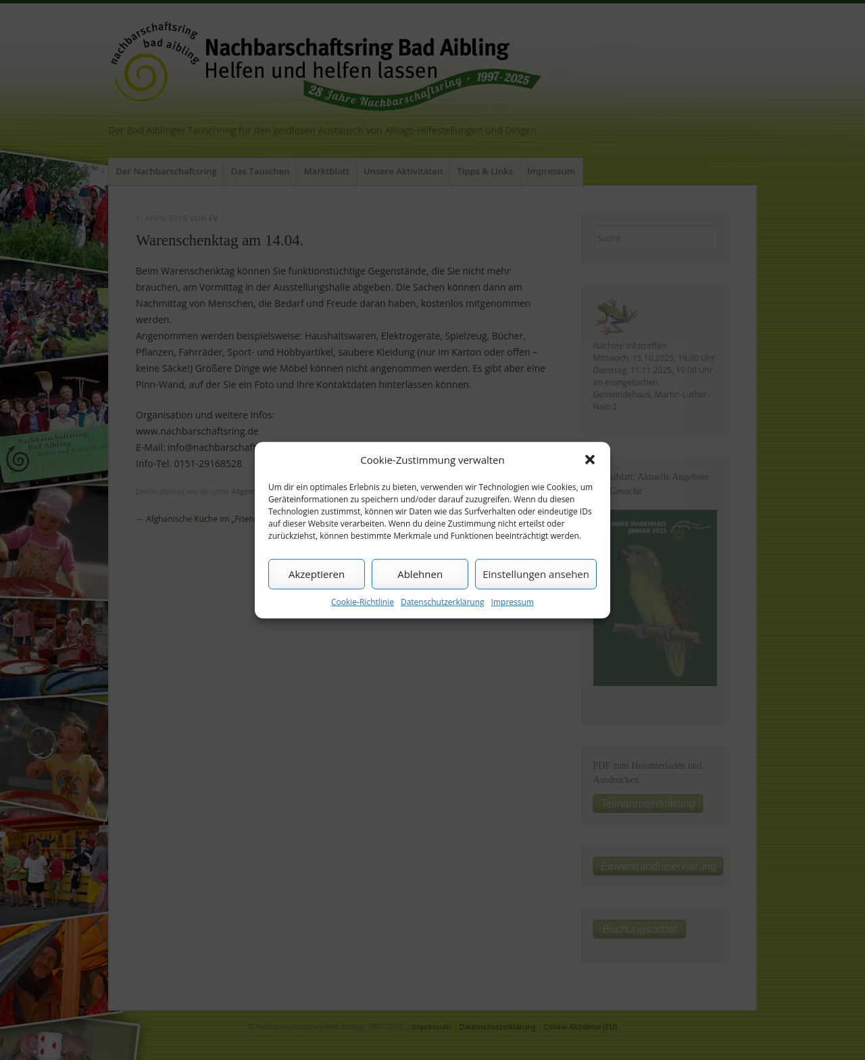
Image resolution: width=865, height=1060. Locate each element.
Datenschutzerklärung (443, 601)
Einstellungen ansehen (536, 574)
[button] (590, 459)
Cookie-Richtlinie (362, 601)
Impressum (512, 601)
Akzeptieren (317, 574)
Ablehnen (420, 574)
